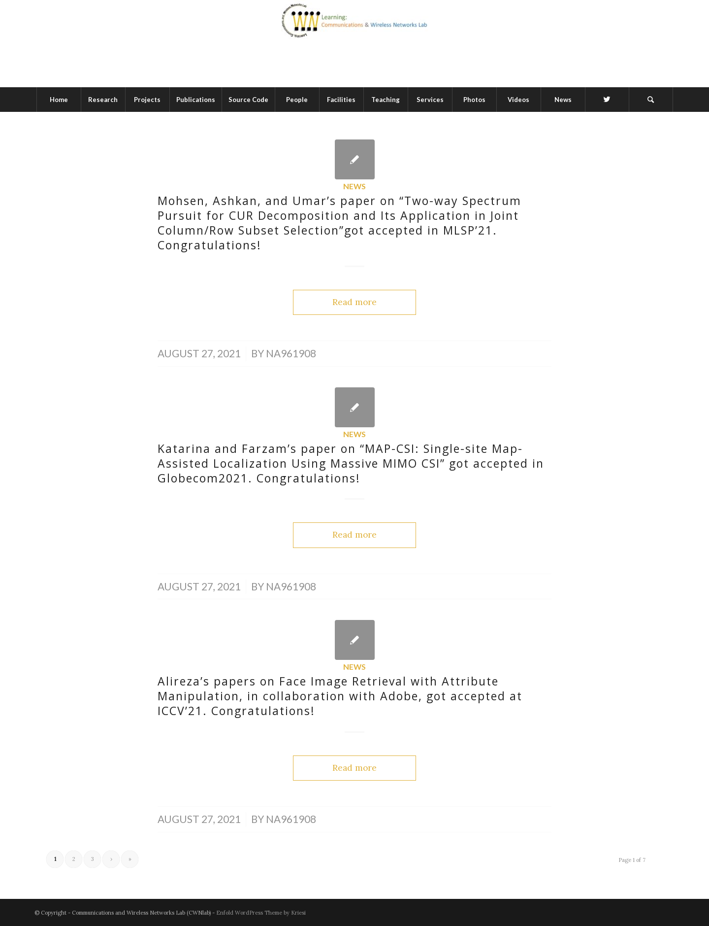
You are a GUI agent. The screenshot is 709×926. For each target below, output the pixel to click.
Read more (354, 302)
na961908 (291, 353)
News (354, 186)
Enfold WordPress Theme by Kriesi (261, 912)
